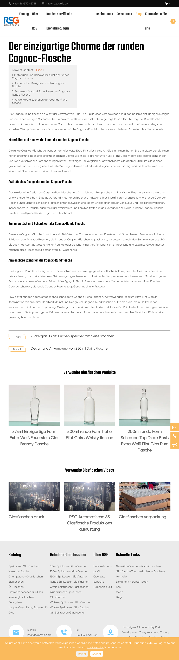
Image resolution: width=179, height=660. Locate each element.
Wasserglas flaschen (21, 597)
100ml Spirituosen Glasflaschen (69, 571)
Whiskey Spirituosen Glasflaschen (70, 602)
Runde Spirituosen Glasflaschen (69, 581)
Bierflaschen (16, 581)
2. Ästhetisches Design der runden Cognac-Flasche (39, 85)
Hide (39, 70)
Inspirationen (104, 14)
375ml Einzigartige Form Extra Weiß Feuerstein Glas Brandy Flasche (34, 437)
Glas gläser (15, 602)
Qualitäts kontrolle (99, 579)
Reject (82, 654)
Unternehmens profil (102, 569)
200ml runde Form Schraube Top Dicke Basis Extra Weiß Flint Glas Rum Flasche (145, 441)
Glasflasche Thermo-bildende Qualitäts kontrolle (140, 574)
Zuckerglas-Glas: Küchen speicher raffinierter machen (72, 336)
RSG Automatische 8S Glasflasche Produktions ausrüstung (89, 523)
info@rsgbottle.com (56, 3)
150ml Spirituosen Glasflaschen (69, 576)
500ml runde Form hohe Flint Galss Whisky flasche (89, 434)
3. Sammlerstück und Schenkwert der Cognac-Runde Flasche (41, 93)
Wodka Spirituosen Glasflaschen (70, 607)
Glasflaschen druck (26, 516)
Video (119, 592)
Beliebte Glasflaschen (68, 555)
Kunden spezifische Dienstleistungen (59, 21)
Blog (139, 14)
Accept (96, 654)
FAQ (118, 586)
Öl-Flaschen (16, 586)
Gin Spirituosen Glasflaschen (67, 612)
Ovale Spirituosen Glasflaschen (69, 586)
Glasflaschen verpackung (142, 516)
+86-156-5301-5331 (22, 3)
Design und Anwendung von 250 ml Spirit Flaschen (70, 348)
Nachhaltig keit (102, 586)
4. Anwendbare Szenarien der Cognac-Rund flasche (39, 101)
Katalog (24, 14)
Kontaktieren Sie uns (156, 21)
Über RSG (35, 21)
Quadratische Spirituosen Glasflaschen (65, 594)
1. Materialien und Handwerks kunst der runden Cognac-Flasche (40, 76)
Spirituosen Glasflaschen (24, 566)
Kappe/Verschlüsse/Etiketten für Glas (28, 610)
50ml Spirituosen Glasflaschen (68, 566)
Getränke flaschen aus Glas (26, 592)
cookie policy (95, 647)
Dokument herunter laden (132, 581)
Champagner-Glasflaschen (26, 576)
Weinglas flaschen (20, 571)
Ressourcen (124, 14)
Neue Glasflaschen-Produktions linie (138, 566)
